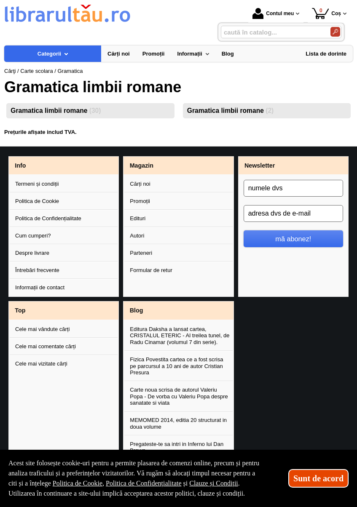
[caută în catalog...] (272, 32)
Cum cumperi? (33, 235)
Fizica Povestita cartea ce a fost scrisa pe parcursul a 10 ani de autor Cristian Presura (176, 366)
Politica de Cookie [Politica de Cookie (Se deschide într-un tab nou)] (77, 483)
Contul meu (273, 13)
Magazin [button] (141, 165)
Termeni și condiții (37, 184)
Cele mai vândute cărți (42, 329)
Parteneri (141, 253)
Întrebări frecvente (37, 270)
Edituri (137, 218)
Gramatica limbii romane (56, 110)
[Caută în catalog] (335, 32)
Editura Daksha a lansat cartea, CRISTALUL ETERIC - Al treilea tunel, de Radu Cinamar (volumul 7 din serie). (179, 335)
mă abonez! (293, 239)
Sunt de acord (318, 478)
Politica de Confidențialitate (48, 218)
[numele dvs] (293, 188)
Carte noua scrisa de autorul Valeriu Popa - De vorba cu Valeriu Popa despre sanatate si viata (179, 396)
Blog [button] (136, 310)
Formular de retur (151, 270)
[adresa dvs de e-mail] (293, 213)
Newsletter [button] (259, 165)
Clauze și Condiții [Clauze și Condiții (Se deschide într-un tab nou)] (213, 483)
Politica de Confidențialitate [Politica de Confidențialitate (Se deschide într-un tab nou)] (144, 483)
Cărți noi (140, 184)
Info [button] (20, 165)
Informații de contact (39, 287)
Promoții (140, 201)
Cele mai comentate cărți (45, 346)
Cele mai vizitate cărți (41, 363)
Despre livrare (32, 253)
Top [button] (20, 310)
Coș (326, 13)
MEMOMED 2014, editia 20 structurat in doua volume (178, 423)
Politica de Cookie (37, 201)
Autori (137, 235)
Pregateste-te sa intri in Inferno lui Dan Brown (176, 447)
